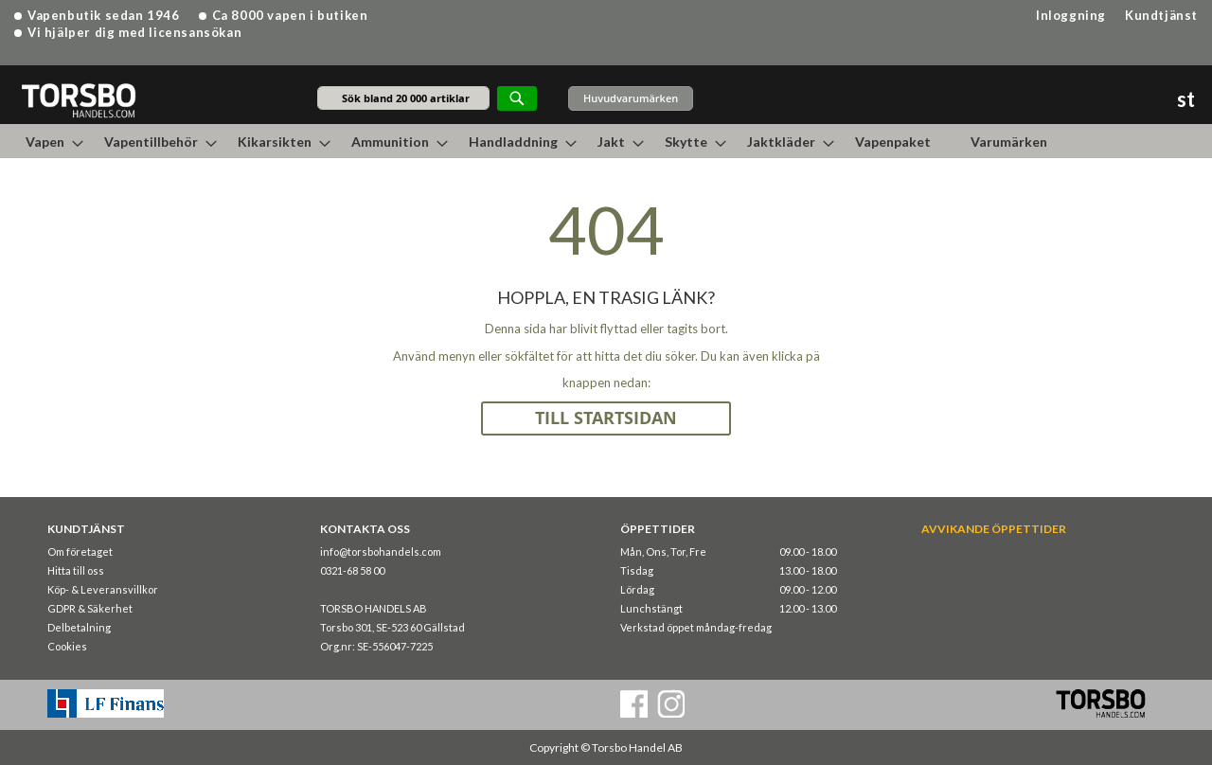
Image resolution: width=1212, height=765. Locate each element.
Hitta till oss (75, 570)
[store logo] (78, 100)
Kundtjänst (1161, 15)
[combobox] (403, 98)
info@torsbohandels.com (380, 551)
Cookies (67, 646)
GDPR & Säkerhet (90, 608)
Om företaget (80, 551)
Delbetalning (79, 627)
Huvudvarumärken (630, 98)
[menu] (606, 141)
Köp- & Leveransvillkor (102, 589)
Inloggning (1071, 15)
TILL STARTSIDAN (606, 418)
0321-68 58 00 (352, 570)
